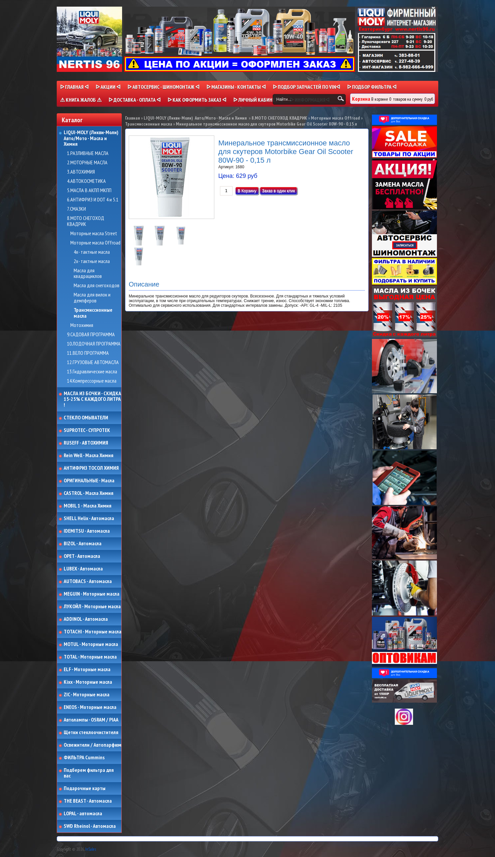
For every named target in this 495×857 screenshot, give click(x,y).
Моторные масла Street (93, 234)
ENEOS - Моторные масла (90, 707)
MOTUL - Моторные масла (91, 644)
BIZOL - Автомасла (83, 544)
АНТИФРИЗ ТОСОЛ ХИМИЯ (91, 468)
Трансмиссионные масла (93, 313)
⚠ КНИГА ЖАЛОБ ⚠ (81, 99)
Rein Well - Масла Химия (88, 455)
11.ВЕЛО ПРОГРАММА (88, 353)
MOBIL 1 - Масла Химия (87, 506)
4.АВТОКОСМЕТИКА (86, 181)
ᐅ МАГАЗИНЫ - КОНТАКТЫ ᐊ (236, 86)
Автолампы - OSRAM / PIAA (91, 720)
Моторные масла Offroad (95, 243)
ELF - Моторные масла (87, 669)
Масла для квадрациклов (88, 273)
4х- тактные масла (92, 252)
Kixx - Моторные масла (88, 682)
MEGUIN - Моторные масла (91, 594)
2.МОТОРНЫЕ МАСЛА (87, 163)
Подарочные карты (85, 788)
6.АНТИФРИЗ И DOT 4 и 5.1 (92, 200)
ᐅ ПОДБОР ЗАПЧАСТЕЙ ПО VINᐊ (306, 86)
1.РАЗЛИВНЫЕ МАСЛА (87, 153)
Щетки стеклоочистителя (91, 732)
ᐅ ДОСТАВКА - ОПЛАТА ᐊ (134, 99)
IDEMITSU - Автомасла (87, 531)
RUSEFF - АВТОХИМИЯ (86, 443)
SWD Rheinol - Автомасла (90, 826)
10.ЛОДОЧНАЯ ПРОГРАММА (93, 344)
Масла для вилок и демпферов (92, 297)
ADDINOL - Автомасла (86, 619)
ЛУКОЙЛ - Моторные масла (92, 607)
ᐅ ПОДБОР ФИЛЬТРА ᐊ (371, 86)
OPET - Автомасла (82, 556)
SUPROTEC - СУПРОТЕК (87, 430)
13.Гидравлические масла (92, 372)
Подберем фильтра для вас (89, 773)
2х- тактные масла (92, 261)
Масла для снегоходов (96, 286)
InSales (90, 849)
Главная (132, 118)
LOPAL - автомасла (83, 814)
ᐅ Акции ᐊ (108, 86)
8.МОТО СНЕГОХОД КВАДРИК (85, 221)
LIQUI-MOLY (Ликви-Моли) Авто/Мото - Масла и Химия (91, 138)
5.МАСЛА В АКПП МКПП (89, 190)
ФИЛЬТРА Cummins (84, 758)
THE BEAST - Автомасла (88, 801)
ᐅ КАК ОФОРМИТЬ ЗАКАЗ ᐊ (197, 99)
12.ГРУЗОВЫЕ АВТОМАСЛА (93, 362)
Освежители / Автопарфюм (92, 745)
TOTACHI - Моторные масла (92, 632)
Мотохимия (81, 325)
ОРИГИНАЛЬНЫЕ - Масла (89, 481)
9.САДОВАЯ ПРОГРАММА (91, 335)
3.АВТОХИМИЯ (81, 172)
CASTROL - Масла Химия (88, 493)
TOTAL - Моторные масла (90, 657)
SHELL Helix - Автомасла (89, 518)
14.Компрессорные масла (91, 381)
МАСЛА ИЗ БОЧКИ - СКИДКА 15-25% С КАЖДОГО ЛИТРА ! (92, 399)
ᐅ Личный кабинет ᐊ (258, 99)
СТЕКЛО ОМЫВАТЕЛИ (86, 418)
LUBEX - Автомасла (83, 569)
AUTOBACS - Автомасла (88, 581)
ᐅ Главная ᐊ (74, 86)
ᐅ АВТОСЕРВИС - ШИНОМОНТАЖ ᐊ (163, 86)
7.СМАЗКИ (76, 209)
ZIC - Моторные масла (86, 695)
